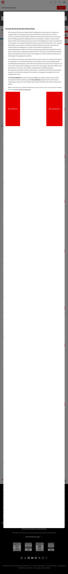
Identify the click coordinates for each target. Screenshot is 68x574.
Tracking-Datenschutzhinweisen (22, 89)
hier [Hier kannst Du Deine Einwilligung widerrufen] (27, 39)
